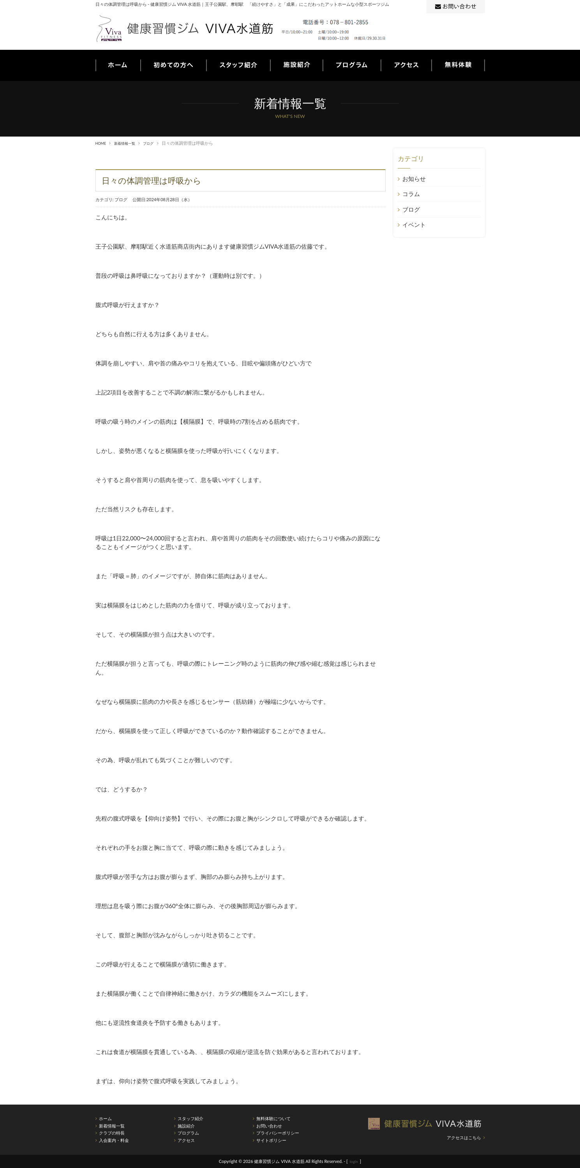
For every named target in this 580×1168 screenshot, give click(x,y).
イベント (413, 224)
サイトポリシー (271, 1140)
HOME (102, 143)
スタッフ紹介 (190, 1118)
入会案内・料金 (114, 1140)
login (353, 1161)
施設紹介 (186, 1125)
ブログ (156, 143)
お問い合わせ (269, 1125)
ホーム (105, 1118)
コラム (410, 193)
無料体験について (273, 1118)
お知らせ (413, 178)
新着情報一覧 (129, 143)
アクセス (186, 1140)
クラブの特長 (112, 1132)
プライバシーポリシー (277, 1132)
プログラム (188, 1132)
